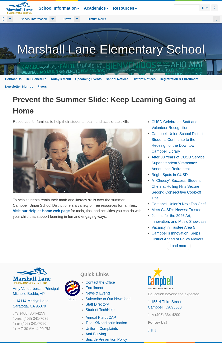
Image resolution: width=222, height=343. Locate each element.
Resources (125, 8)
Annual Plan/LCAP (101, 317)
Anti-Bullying (96, 334)
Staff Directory (97, 304)
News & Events (98, 293)
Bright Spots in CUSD (170, 175)
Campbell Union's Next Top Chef (179, 204)
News (67, 19)
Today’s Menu (61, 79)
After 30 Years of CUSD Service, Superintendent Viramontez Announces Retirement (179, 163)
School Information (59, 8)
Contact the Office (100, 282)
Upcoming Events (88, 79)
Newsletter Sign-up (19, 86)
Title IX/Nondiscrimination (106, 323)
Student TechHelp (100, 310)
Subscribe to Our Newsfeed (108, 299)
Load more (178, 246)
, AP (29, 294)
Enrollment (94, 288)
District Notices (144, 79)
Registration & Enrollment (179, 79)
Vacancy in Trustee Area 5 (173, 227)
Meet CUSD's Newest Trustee (177, 210)
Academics (96, 8)
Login (214, 7)
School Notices (117, 79)
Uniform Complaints (102, 328)
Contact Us (13, 79)
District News (97, 19)
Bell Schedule (36, 79)
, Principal (36, 289)
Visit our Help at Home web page (41, 211)
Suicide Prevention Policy (106, 339)
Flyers (42, 86)
